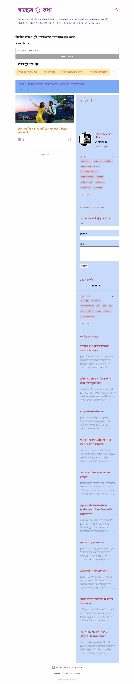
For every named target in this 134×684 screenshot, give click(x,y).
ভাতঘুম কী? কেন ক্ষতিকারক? (92, 411)
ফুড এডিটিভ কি (49, 72)
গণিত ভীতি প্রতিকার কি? (98, 72)
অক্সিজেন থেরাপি (86, 182)
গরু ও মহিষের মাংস (87, 306)
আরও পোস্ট (44, 154)
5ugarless (57, 673)
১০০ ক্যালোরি (85, 161)
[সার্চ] (117, 9)
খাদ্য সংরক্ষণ (96, 301)
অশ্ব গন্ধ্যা (107, 311)
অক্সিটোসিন (98, 187)
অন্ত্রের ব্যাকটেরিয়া (87, 311)
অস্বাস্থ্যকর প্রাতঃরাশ (87, 316)
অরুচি (99, 311)
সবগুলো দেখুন (23, 89)
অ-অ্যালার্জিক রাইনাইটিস (89, 172)
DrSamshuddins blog (103, 135)
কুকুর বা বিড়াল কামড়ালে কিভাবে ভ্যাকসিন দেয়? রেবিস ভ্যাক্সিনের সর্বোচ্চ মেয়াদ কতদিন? (96, 509)
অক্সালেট (100, 177)
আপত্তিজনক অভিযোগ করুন (92, 207)
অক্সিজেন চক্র (100, 182)
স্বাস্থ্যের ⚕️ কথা (34, 10)
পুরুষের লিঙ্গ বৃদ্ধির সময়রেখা (92, 542)
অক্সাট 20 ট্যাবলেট (87, 177)
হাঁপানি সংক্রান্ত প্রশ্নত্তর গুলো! (72, 72)
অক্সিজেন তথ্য (85, 187)
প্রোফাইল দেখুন (101, 146)
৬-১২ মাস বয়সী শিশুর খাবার (90, 166)
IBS (110, 306)
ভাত (104, 306)
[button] (69, 140)
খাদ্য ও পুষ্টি (84, 301)
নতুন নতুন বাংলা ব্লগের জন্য (67, 680)
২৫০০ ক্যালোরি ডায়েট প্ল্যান (103, 161)
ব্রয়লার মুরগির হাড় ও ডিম (27, 72)
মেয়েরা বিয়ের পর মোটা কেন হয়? (94, 571)
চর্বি (98, 306)
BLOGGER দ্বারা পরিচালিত (67, 667)
